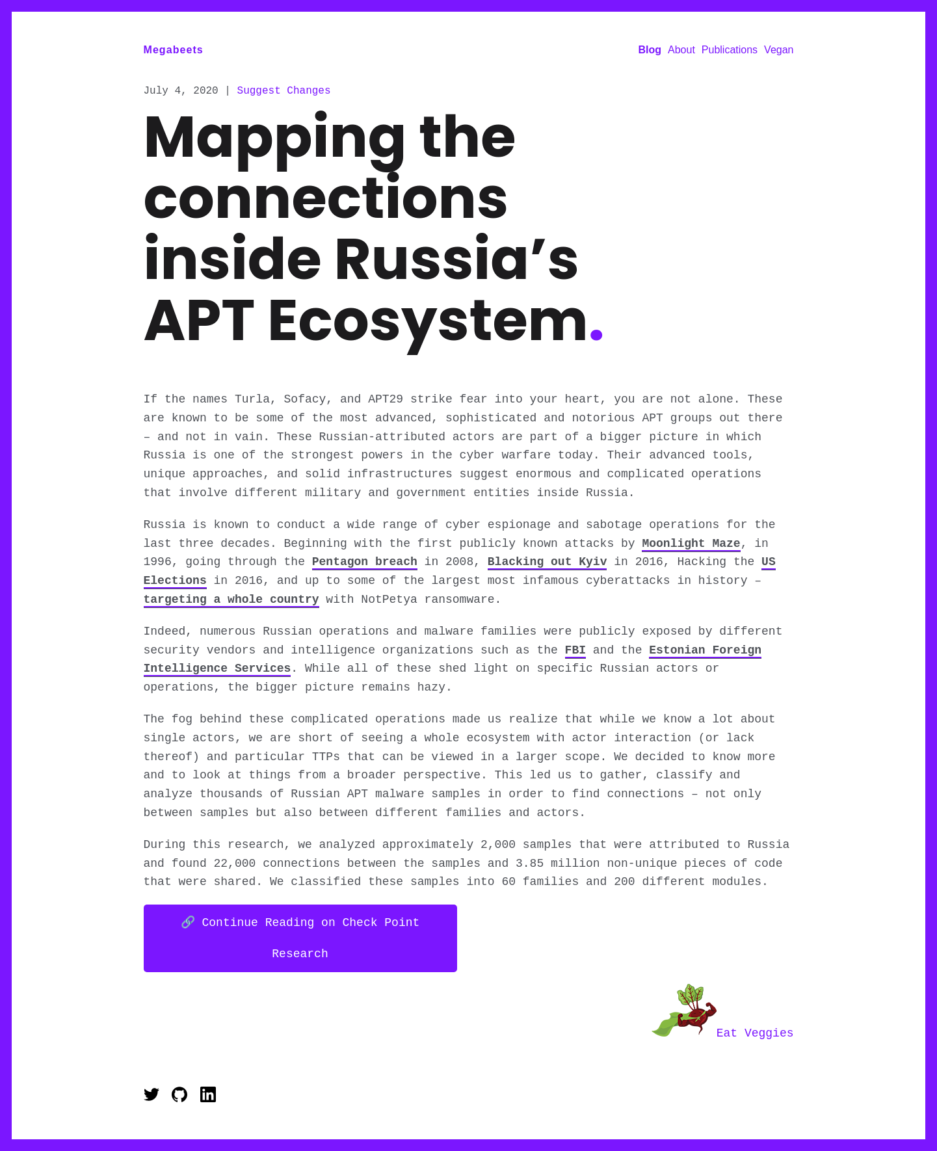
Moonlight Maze (691, 546)
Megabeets (174, 49)
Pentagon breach (364, 564)
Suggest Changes (284, 92)
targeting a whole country (231, 602)
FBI (575, 653)
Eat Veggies (723, 1034)
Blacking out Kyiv (547, 564)
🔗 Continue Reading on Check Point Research (300, 941)
